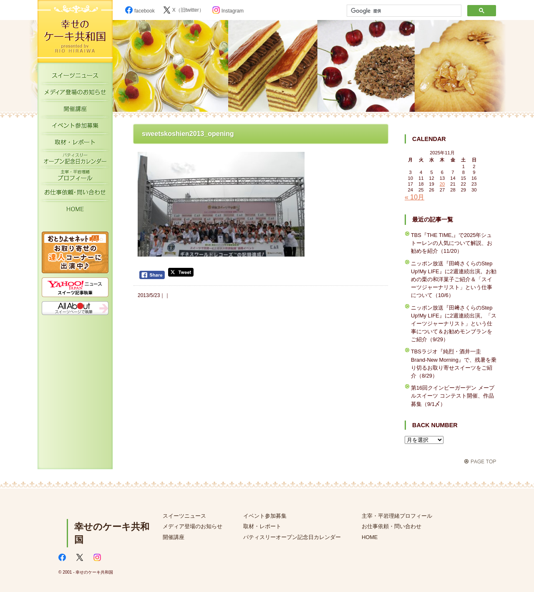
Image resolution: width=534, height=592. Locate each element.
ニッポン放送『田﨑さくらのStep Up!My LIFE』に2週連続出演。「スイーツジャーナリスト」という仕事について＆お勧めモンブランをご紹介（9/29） (453, 324)
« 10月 (414, 197)
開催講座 (75, 110)
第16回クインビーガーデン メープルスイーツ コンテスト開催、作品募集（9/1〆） (452, 396)
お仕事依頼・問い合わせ (391, 526)
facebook (140, 11)
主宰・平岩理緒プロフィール (75, 177)
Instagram (228, 11)
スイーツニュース (75, 77)
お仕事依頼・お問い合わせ (75, 194)
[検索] (403, 11)
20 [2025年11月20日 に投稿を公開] (442, 183)
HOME (75, 210)
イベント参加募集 (75, 127)
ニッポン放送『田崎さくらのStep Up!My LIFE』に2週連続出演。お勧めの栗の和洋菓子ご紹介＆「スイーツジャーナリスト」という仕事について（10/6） (453, 279)
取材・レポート (75, 144)
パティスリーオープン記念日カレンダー (75, 160)
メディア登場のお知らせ (75, 94)
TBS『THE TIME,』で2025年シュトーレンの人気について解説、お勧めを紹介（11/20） (451, 243)
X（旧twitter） (183, 10)
